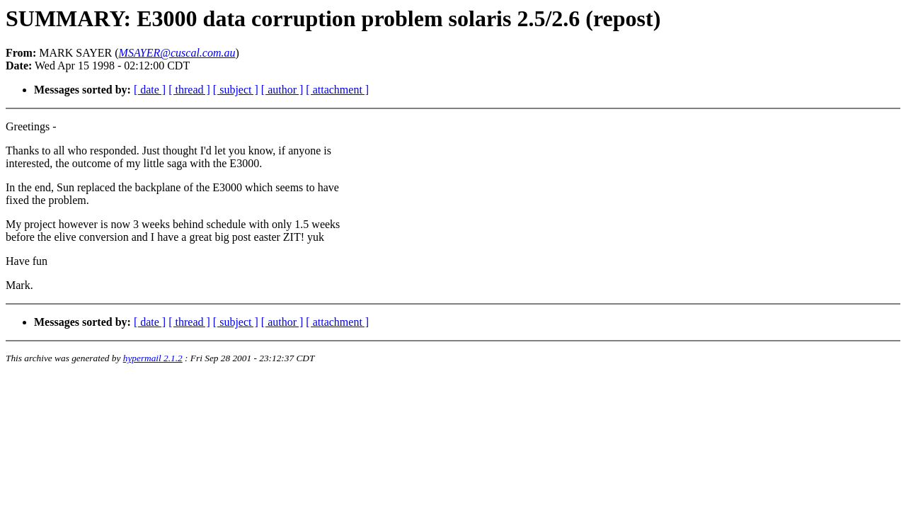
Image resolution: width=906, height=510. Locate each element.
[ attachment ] (337, 90)
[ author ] (282, 90)
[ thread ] (189, 90)
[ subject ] (235, 90)
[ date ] (150, 90)
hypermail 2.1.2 (153, 358)
